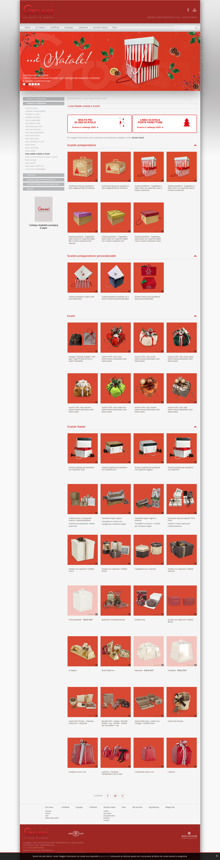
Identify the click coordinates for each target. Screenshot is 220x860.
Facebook (107, 818)
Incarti (71, 315)
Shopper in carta (32, 114)
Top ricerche (137, 807)
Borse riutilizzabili (32, 120)
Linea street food (32, 135)
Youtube (106, 820)
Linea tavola (30, 145)
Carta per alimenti (32, 129)
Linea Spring (30, 163)
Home (28, 27)
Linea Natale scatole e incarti (37, 154)
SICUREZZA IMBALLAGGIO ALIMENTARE (43, 184)
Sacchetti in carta (32, 123)
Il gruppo (79, 807)
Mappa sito (170, 807)
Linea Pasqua (31, 160)
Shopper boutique (32, 117)
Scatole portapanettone (81, 145)
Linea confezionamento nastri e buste (41, 157)
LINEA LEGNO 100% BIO (34, 166)
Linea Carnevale (31, 148)
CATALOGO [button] (31, 175)
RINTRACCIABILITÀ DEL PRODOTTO (41, 180)
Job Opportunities (109, 816)
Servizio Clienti (138, 138)
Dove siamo (107, 813)
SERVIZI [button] (30, 189)
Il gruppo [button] (68, 27)
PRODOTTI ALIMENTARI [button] (36, 103)
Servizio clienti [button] (100, 27)
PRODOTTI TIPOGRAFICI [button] (37, 99)
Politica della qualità (52, 818)
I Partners (83, 27)
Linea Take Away (32, 138)
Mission (47, 813)
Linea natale (30, 151)
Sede (47, 816)
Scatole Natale (76, 426)
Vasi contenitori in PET (34, 141)
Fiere (114, 27)
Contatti (106, 811)
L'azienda (48, 811)
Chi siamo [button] (40, 27)
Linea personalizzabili (34, 132)
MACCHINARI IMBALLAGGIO (35, 169)
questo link (104, 856)
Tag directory (154, 807)
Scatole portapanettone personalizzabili (91, 255)
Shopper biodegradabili (35, 111)
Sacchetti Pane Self (33, 126)
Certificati (55, 27)
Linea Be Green (31, 108)
